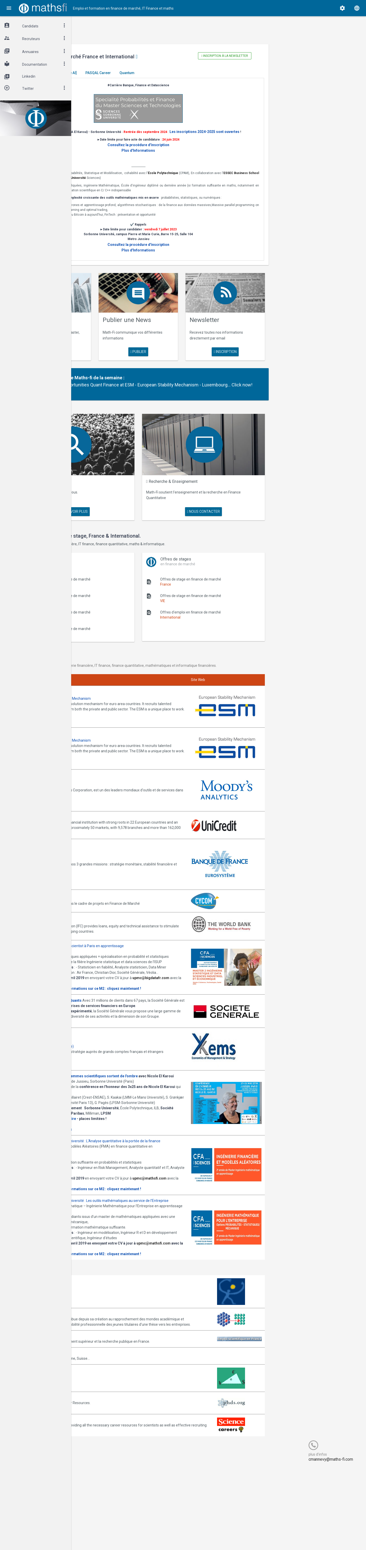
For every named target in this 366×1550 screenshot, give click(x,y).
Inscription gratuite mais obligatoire (120, 1154)
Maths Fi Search (122, 491)
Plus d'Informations (184, 156)
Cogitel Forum (121, 1537)
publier (183, 352)
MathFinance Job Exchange (111, 1458)
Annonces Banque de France (112, 842)
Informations (136, 1164)
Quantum (201, 73)
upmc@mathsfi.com (106, 1229)
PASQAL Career (173, 73)
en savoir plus (116, 352)
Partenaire (127, 384)
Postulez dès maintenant (109, 1041)
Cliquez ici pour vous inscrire (111, 1159)
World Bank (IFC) (102, 900)
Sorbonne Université (209, 183)
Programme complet (106, 1164)
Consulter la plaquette (108, 992)
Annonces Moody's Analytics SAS (116, 772)
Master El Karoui (105, 73)
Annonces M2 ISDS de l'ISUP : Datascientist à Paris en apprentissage (144, 928)
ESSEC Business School (138, 183)
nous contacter (234, 510)
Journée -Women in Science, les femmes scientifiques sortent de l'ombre (150, 1095)
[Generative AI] (139, 73)
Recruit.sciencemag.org (108, 1503)
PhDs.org (96, 1480)
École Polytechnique (242, 179)
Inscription (250, 358)
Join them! (194, 715)
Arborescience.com (105, 1369)
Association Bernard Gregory (112, 1391)
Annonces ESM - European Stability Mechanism (127, 699)
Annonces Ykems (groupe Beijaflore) (118, 1063)
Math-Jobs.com (102, 1436)
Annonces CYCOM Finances (111, 880)
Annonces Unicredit (105, 800)
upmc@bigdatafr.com (107, 986)
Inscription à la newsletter (250, 56)
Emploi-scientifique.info (108, 1419)
